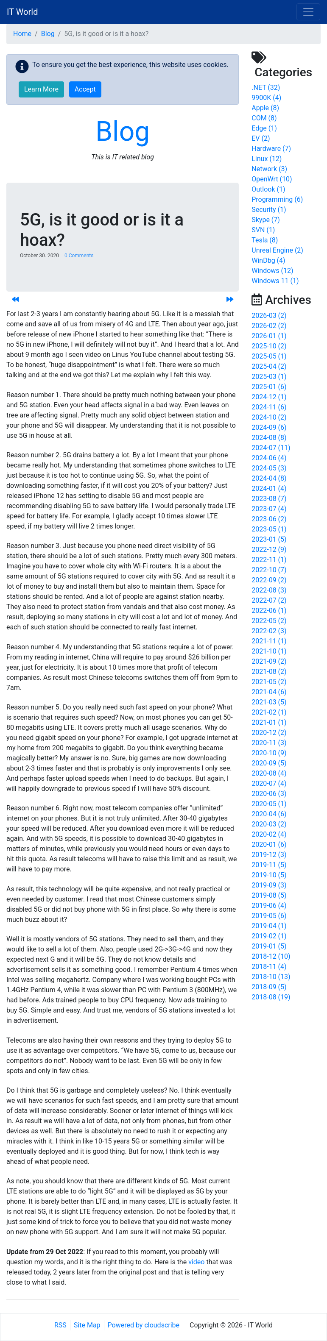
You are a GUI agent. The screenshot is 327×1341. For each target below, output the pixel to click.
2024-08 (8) (269, 438)
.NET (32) (266, 87)
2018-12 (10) (271, 956)
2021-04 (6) (269, 692)
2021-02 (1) (269, 712)
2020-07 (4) (269, 783)
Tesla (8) (265, 240)
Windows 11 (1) (275, 281)
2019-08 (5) (269, 895)
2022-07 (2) (269, 600)
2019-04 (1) (269, 926)
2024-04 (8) (269, 478)
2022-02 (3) (269, 631)
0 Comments (79, 256)
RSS (60, 1325)
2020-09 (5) (269, 763)
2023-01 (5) (269, 539)
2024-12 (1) (269, 397)
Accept (85, 89)
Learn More (41, 89)
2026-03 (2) (269, 316)
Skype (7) (266, 220)
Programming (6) (277, 199)
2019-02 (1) (269, 936)
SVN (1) (263, 230)
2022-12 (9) (269, 549)
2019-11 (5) (269, 865)
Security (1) (269, 210)
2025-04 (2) (269, 366)
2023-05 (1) (269, 529)
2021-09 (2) (269, 661)
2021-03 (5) (269, 702)
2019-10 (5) (269, 875)
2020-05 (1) (269, 804)
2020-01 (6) (269, 844)
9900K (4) (266, 98)
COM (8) (264, 118)
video (196, 1262)
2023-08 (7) (269, 499)
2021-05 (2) (269, 682)
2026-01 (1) (269, 336)
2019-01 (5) (269, 946)
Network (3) (269, 169)
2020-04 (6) (269, 814)
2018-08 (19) (271, 997)
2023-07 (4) (269, 509)
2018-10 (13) (271, 977)
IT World (22, 12)
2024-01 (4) (269, 488)
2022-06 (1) (269, 611)
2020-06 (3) (269, 794)
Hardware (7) (271, 149)
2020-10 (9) (269, 753)
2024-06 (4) (269, 458)
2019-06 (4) (269, 905)
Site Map (87, 1325)
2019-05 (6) (269, 916)
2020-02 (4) (269, 834)
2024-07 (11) (271, 448)
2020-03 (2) (269, 824)
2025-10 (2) (269, 346)
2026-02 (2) (269, 326)
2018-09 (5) (269, 987)
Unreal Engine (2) (277, 250)
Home (22, 34)
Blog (48, 34)
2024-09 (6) (269, 427)
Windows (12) (272, 271)
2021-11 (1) (269, 641)
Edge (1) (264, 128)
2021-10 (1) (269, 651)
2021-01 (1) (269, 722)
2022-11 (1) (269, 560)
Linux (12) (267, 159)
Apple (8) (265, 108)
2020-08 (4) (269, 773)
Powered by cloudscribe (143, 1325)
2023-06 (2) (269, 519)
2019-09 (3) (269, 885)
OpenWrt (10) (272, 179)
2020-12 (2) (269, 733)
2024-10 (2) (269, 417)
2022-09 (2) (269, 580)
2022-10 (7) (269, 570)
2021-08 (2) (269, 672)
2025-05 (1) (269, 356)
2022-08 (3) (269, 590)
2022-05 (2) (269, 621)
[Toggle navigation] (308, 11)
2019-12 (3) (269, 855)
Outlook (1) (268, 189)
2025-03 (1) (269, 377)
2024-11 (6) (269, 407)
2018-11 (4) (269, 967)
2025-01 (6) (269, 387)
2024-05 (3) (269, 468)
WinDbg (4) (268, 260)
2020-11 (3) (269, 743)
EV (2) (261, 138)
